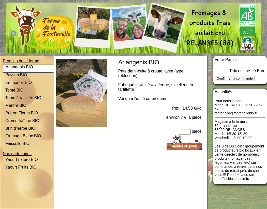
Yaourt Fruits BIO (20, 167)
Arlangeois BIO (19, 67)
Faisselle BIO (17, 143)
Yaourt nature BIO (21, 159)
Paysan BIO (16, 75)
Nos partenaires (17, 154)
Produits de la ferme (21, 61)
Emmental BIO (18, 82)
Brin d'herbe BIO (20, 128)
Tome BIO (14, 90)
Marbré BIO (15, 105)
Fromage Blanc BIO (23, 136)
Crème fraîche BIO (22, 120)
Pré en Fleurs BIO (21, 113)
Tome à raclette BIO (23, 98)
